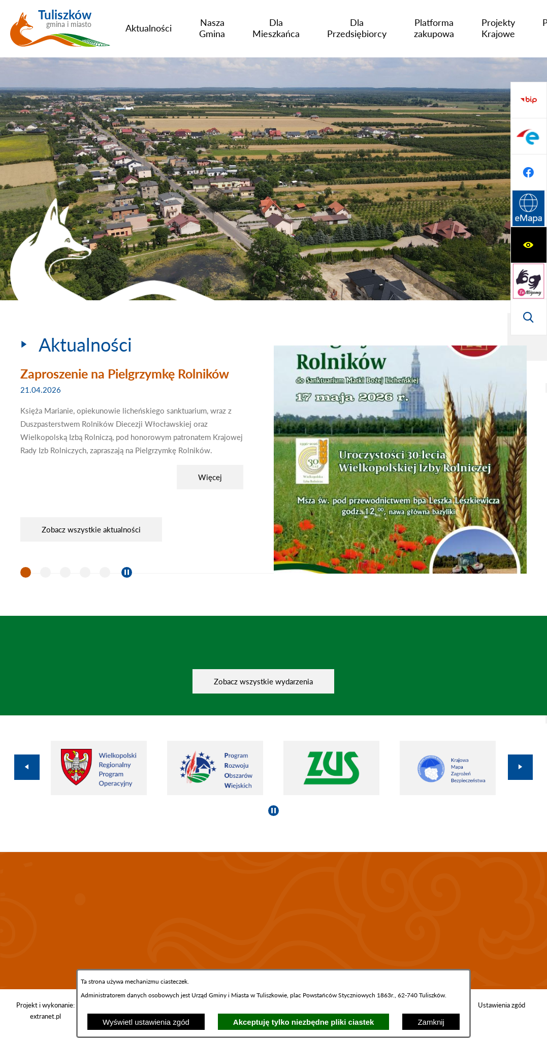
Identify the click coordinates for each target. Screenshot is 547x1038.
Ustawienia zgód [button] (501, 1005)
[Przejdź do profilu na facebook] (528, 281)
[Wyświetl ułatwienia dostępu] (528, 100)
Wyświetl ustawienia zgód (146, 1022)
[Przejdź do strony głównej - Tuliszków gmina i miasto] (60, 32)
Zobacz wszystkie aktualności (91, 529)
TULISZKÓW (273, 921)
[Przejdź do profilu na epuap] (528, 245)
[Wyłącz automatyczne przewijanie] (126, 572)
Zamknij (430, 1022)
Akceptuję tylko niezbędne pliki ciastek (303, 1022)
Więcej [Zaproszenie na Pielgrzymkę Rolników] (210, 477)
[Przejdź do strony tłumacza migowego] (528, 136)
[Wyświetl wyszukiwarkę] (528, 172)
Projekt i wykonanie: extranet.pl (45, 1010)
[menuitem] (148, 28)
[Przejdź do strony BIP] (528, 209)
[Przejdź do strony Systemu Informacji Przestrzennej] (528, 317)
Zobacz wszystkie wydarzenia (263, 681)
